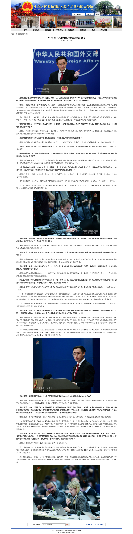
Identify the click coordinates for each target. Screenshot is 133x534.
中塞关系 (59, 30)
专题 (93, 30)
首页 (25, 30)
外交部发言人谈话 (22, 34)
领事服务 (71, 30)
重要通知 (83, 30)
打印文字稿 (99, 524)
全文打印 (89, 524)
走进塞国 (48, 30)
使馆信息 (36, 30)
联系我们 (103, 30)
